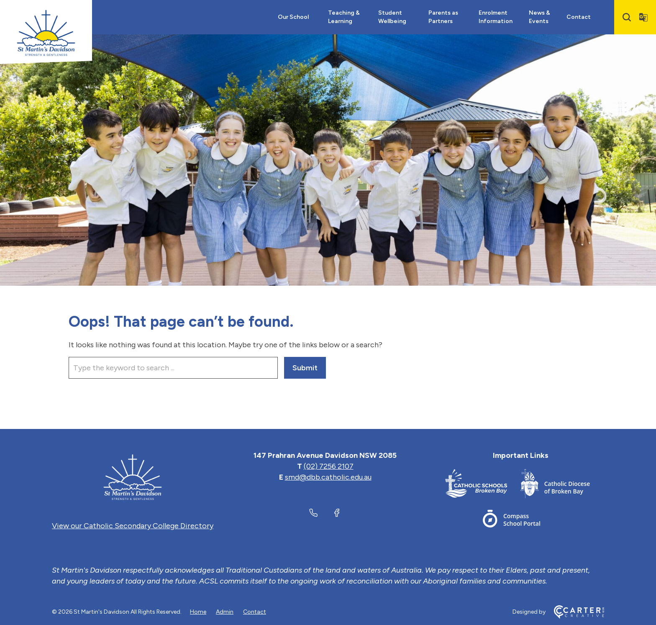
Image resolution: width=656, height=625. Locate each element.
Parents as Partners (443, 17)
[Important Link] (482, 485)
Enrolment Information (495, 17)
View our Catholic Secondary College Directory (132, 525)
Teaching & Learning (344, 17)
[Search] (626, 17)
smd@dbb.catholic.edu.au (328, 477)
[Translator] (643, 17)
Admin (224, 611)
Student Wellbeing (392, 17)
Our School (293, 17)
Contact (578, 17)
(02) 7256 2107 (329, 466)
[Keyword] (173, 368)
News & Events (539, 17)
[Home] (132, 477)
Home (198, 611)
